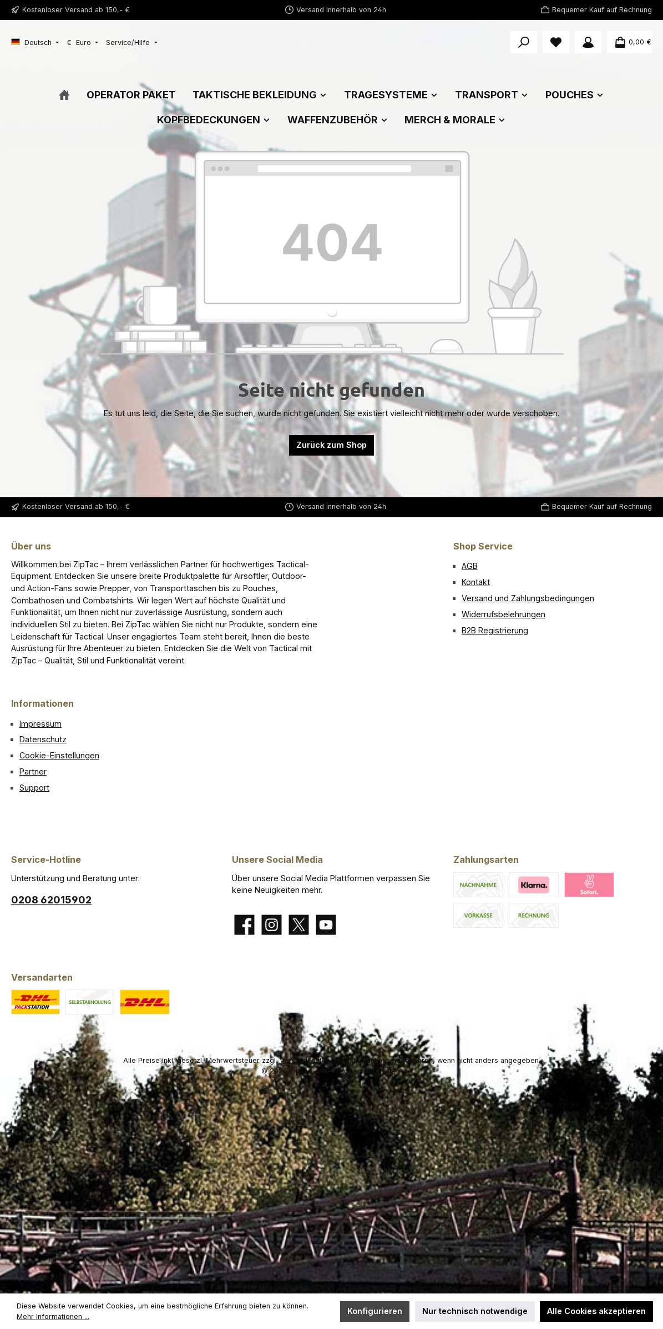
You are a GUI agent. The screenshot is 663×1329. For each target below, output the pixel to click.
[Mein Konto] (588, 42)
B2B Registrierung (495, 630)
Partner (33, 771)
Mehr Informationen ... (53, 1316)
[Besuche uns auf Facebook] (244, 924)
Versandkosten (305, 1060)
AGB (470, 566)
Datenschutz (43, 740)
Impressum (40, 723)
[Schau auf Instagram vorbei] (271, 924)
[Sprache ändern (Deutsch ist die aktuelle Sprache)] (35, 43)
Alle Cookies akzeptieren (596, 1311)
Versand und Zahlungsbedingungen (528, 598)
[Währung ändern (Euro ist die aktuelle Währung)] (82, 43)
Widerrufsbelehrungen (503, 614)
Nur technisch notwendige (475, 1311)
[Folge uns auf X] (298, 924)
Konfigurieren (374, 1311)
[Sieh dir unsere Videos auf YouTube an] (325, 924)
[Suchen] (523, 42)
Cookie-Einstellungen (59, 755)
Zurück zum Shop (331, 486)
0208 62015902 (51, 900)
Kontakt (476, 582)
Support (34, 787)
